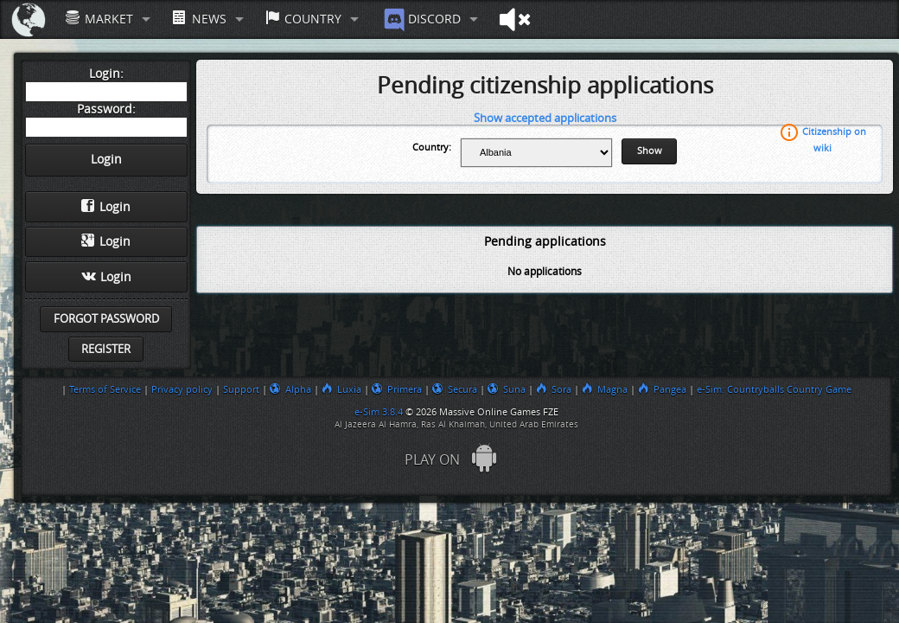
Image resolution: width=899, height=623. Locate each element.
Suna (507, 389)
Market (99, 18)
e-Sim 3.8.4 (378, 412)
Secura (454, 389)
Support (241, 389)
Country (303, 18)
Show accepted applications (545, 118)
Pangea (662, 389)
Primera (397, 389)
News (199, 18)
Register (106, 349)
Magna (605, 389)
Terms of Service (105, 389)
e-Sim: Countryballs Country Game (774, 389)
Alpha (290, 389)
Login (106, 207)
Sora (553, 389)
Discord (420, 20)
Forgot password (106, 318)
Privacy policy (182, 389)
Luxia (341, 389)
